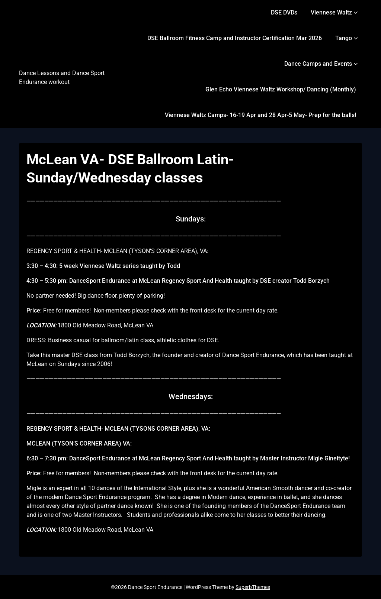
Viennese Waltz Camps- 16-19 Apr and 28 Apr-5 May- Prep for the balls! (260, 115)
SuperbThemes (253, 587)
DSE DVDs (284, 12)
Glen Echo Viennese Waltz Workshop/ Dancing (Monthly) (280, 89)
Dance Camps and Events (318, 63)
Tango (343, 38)
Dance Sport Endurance (46, 54)
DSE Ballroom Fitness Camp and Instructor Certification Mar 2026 (234, 38)
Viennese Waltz (331, 12)
